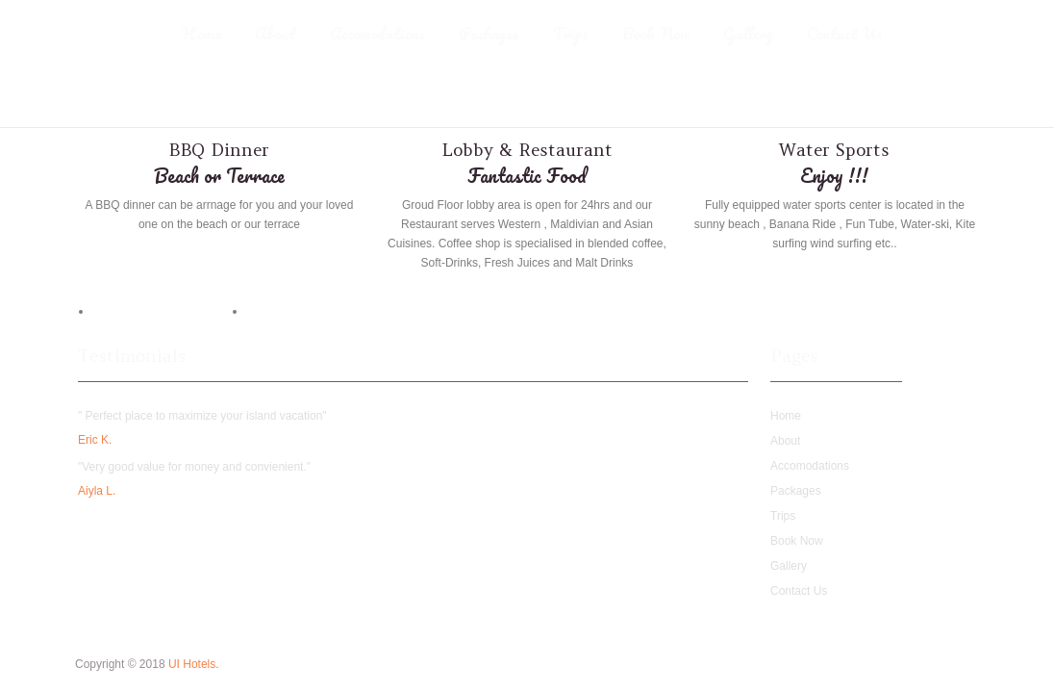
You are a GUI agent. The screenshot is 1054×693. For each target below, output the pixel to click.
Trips (571, 33)
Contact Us (845, 33)
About (275, 33)
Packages (489, 33)
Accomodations (377, 33)
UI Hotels (191, 664)
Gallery (748, 33)
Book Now (656, 33)
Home (201, 33)
